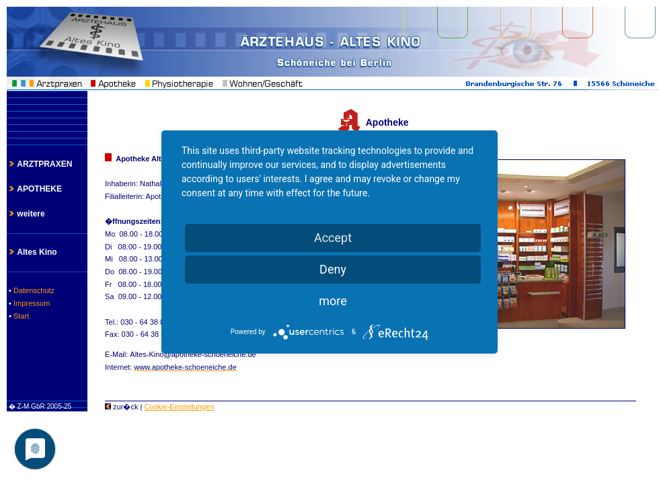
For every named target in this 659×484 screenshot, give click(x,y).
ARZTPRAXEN (39, 164)
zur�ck (121, 407)
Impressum (30, 303)
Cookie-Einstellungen (179, 407)
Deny (332, 269)
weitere (26, 213)
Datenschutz (32, 290)
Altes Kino (32, 252)
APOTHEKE (34, 189)
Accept (333, 238)
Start (20, 316)
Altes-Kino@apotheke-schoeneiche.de (193, 354)
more (333, 301)
